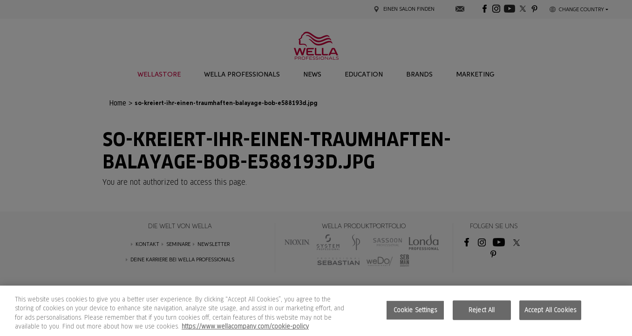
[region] (316, 311)
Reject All (482, 310)
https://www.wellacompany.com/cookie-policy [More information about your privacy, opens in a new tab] (245, 326)
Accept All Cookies (550, 310)
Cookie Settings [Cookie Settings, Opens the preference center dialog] (415, 310)
